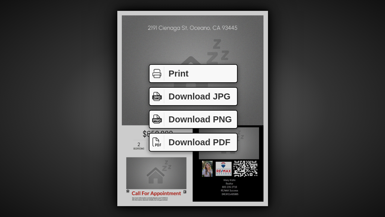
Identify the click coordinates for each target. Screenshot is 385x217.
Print (169, 74)
